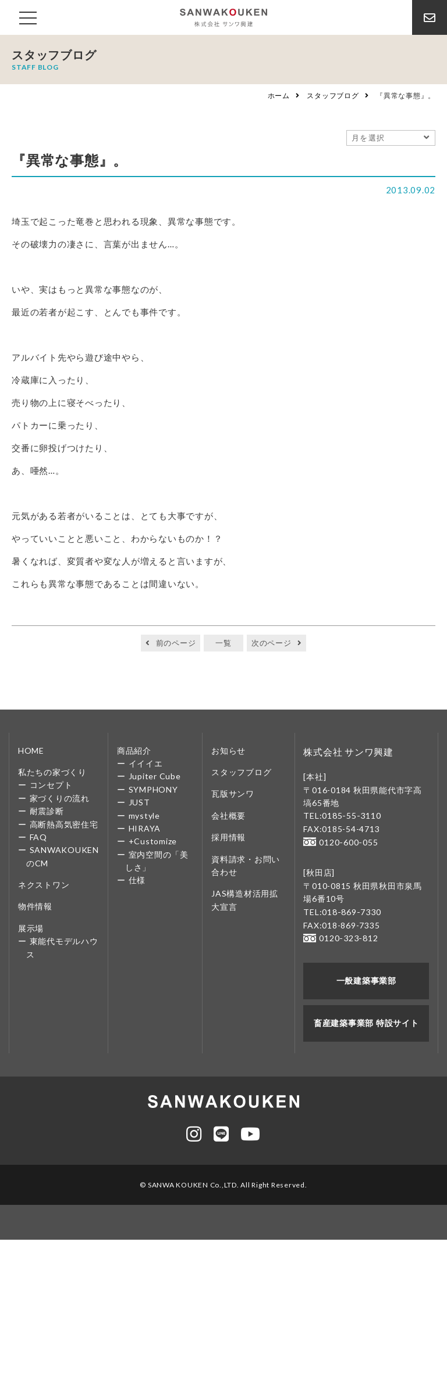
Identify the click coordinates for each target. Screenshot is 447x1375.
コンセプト (51, 785)
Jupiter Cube (155, 776)
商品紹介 (134, 750)
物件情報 (35, 906)
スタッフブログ (333, 95)
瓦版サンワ (232, 793)
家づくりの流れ (60, 798)
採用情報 (228, 837)
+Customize (153, 841)
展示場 (31, 928)
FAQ (38, 837)
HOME (31, 750)
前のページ (176, 642)
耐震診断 (47, 811)
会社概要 (228, 815)
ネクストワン (44, 885)
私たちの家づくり (52, 772)
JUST (139, 802)
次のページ (271, 642)
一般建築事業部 (366, 979)
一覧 (223, 642)
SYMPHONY (153, 789)
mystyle (144, 815)
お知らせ (228, 750)
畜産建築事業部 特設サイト (366, 1021)
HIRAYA (145, 828)
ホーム (279, 95)
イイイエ (146, 763)
